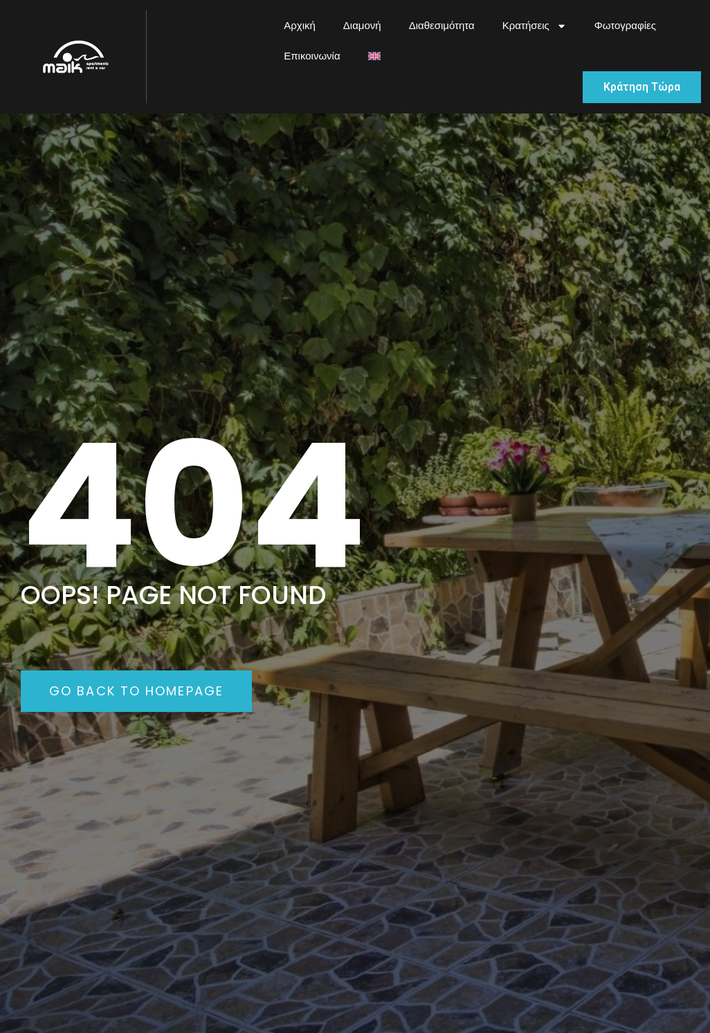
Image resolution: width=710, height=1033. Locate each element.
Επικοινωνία (312, 55)
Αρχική (300, 25)
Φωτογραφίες (625, 25)
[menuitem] (374, 56)
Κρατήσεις (534, 26)
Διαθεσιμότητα (442, 25)
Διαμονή (362, 25)
